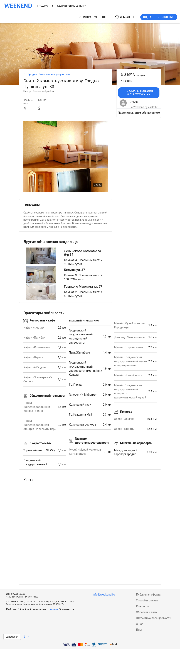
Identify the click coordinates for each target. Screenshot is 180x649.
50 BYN (133, 74)
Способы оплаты (147, 600)
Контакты (142, 606)
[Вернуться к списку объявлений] (25, 74)
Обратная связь (146, 612)
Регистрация (88, 17)
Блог (139, 629)
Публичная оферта (148, 594)
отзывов (52, 609)
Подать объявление (158, 17)
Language (12, 636)
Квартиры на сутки (71, 5)
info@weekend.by (104, 594)
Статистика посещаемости (153, 618)
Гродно (42, 5)
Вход (106, 17)
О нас (139, 624)
